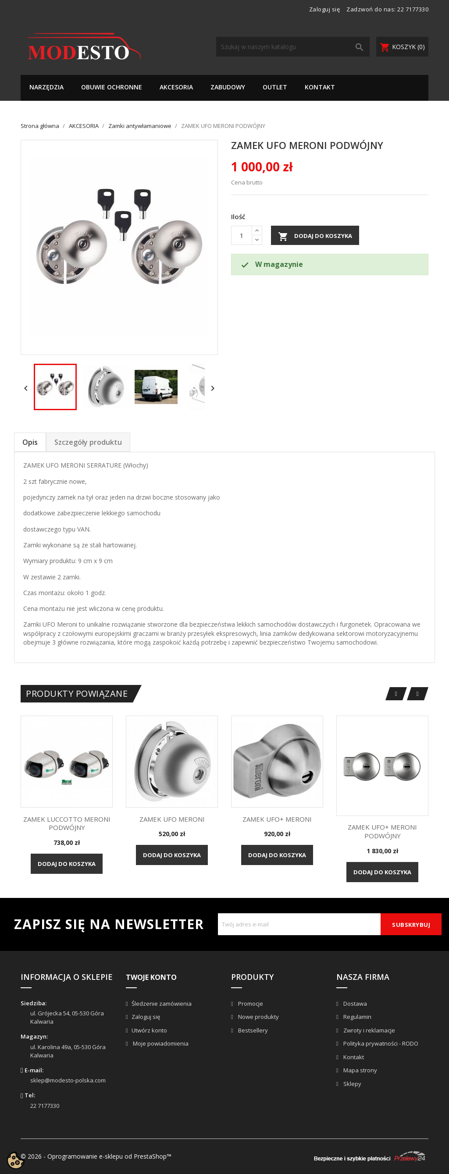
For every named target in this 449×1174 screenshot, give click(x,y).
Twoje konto (151, 977)
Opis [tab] (30, 442)
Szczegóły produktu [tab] (88, 442)
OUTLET (275, 87)
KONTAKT (320, 87)
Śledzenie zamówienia (162, 1003)
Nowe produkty (258, 1017)
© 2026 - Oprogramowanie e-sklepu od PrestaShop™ (96, 1156)
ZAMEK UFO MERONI (172, 819)
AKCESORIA (176, 87)
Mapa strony (359, 1070)
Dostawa (354, 1003)
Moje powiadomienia (160, 1043)
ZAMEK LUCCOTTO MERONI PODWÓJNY (66, 823)
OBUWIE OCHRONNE (111, 87)
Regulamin (356, 1017)
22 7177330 (412, 9)
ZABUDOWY (227, 87)
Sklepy (351, 1084)
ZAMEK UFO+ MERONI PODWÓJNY (382, 831)
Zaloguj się (146, 1017)
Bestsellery (252, 1030)
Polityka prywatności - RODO (380, 1043)
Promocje (250, 1003)
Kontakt (353, 1057)
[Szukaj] (293, 47)
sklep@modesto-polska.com (68, 1080)
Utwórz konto (149, 1030)
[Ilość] (241, 235)
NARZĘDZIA (46, 87)
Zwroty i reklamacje (368, 1030)
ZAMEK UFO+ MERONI (277, 819)
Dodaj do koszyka (315, 236)
